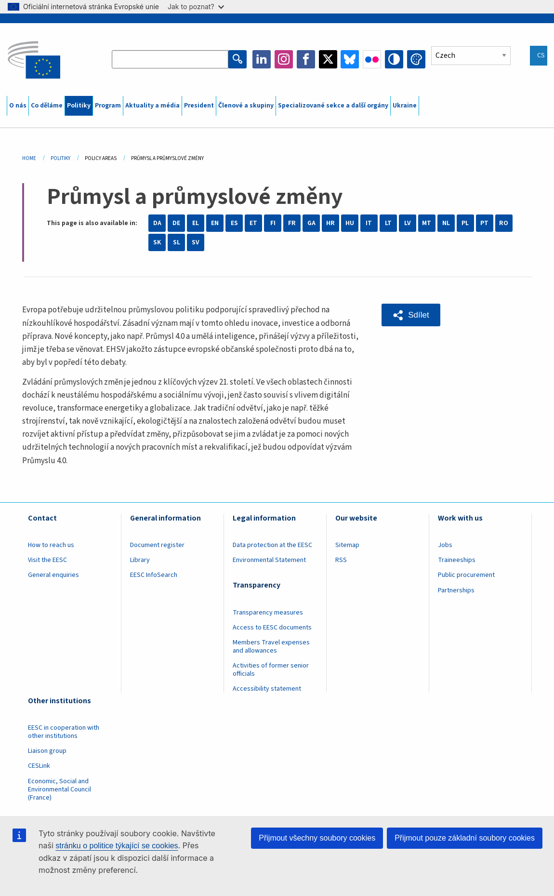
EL (195, 223)
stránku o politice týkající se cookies (116, 846)
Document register (157, 545)
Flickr (372, 59)
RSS (341, 560)
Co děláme (47, 105)
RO (503, 223)
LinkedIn (261, 59)
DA (157, 223)
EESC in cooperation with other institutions (63, 732)
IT (369, 223)
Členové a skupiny (246, 105)
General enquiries (53, 575)
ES (234, 223)
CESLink (39, 766)
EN (215, 223)
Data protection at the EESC (272, 545)
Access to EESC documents (272, 627)
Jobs (445, 545)
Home (29, 158)
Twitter (328, 59)
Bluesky (350, 59)
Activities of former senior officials (271, 670)
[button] (411, 315)
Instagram (284, 59)
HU (349, 223)
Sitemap (347, 545)
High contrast (394, 59)
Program (108, 105)
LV (407, 223)
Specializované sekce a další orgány (333, 105)
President (199, 105)
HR (330, 223)
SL (176, 242)
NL (446, 223)
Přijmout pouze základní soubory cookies (465, 838)
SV (195, 242)
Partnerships (456, 590)
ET (253, 223)
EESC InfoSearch (153, 575)
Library (140, 560)
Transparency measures (268, 612)
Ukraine (405, 105)
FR (292, 223)
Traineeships (456, 560)
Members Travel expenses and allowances (271, 646)
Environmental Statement (269, 560)
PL (465, 223)
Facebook (306, 59)
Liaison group (47, 751)
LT (388, 223)
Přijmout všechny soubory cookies (317, 838)
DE (176, 223)
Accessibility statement (267, 689)
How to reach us (51, 545)
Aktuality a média (152, 105)
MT (426, 223)
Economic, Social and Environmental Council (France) (59, 789)
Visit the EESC (47, 560)
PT (484, 223)
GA (311, 223)
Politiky (79, 105)
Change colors (416, 59)
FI (273, 223)
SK (157, 242)
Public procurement (466, 575)
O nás (17, 105)
